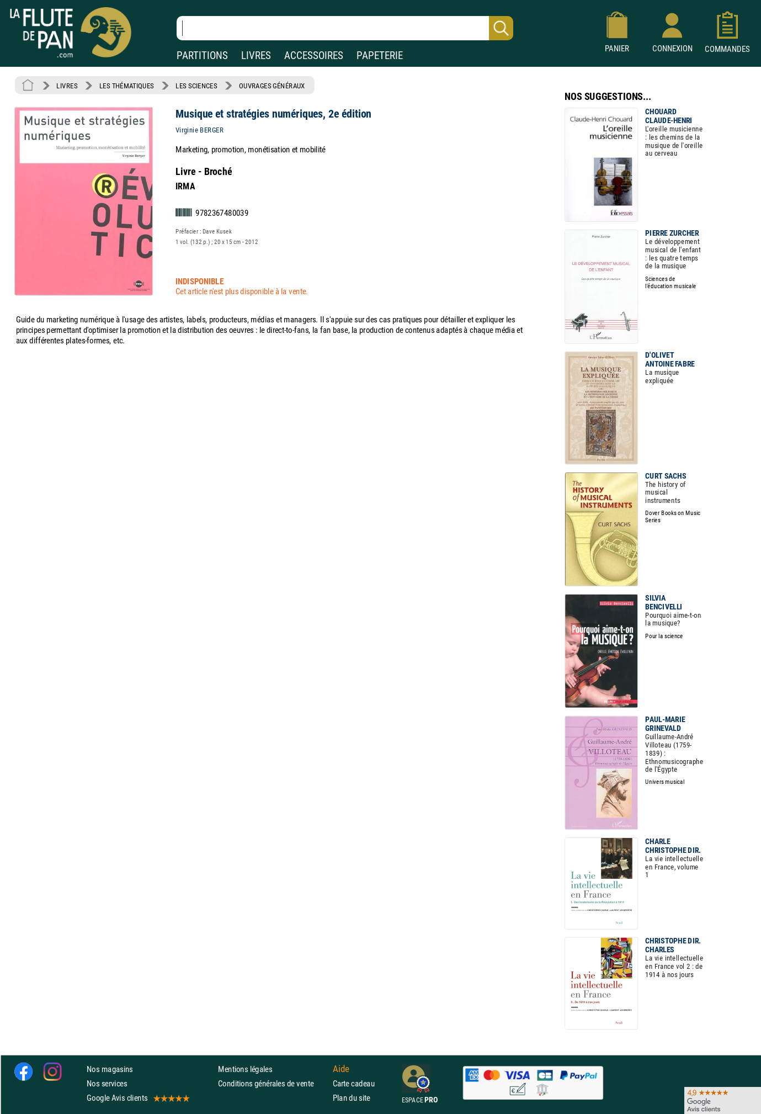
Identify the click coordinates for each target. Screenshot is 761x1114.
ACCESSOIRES (313, 55)
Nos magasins (110, 1069)
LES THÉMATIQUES (126, 85)
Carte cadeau (354, 1083)
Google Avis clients (137, 1097)
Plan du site (351, 1097)
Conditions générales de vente (273, 1083)
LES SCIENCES (196, 85)
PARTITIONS (202, 55)
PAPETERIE (379, 55)
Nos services (107, 1083)
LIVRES (256, 55)
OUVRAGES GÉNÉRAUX (272, 85)
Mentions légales (245, 1069)
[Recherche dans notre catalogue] (345, 28)
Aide (341, 1068)
